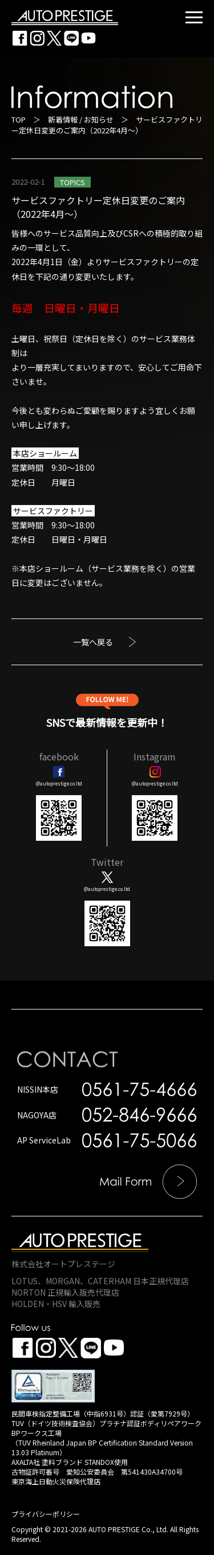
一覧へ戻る (93, 642)
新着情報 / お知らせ (81, 119)
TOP (18, 119)
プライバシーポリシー (45, 1514)
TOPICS (72, 182)
